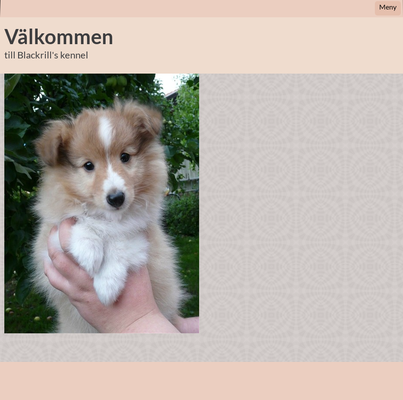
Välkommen (58, 36)
